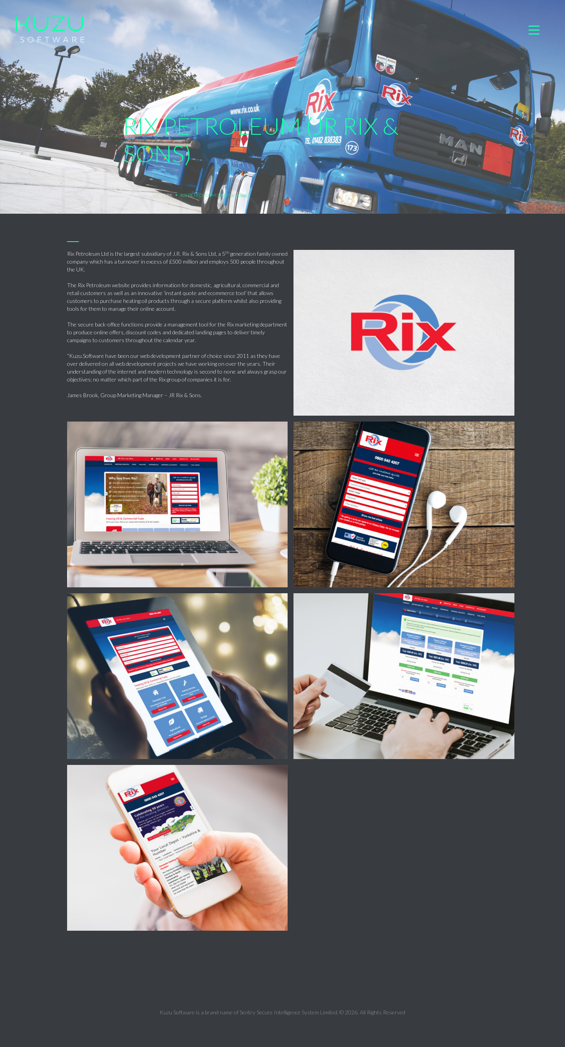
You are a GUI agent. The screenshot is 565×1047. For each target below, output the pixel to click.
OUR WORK (160, 195)
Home (132, 195)
